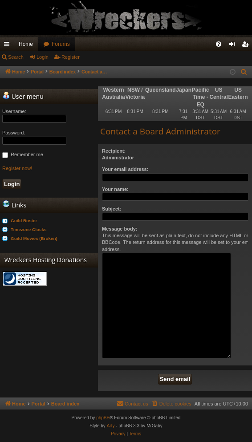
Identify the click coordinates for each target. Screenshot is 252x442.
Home (26, 44)
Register (70, 57)
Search (16, 57)
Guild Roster (24, 220)
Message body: (119, 228)
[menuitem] (218, 44)
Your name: (115, 189)
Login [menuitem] (234, 46)
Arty (111, 425)
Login (43, 57)
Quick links (8, 46)
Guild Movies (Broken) (34, 238)
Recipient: (114, 151)
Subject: (111, 208)
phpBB (103, 417)
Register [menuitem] (247, 46)
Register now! (17, 168)
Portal (38, 71)
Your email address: (125, 169)
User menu (23, 96)
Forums (61, 44)
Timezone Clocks (29, 229)
